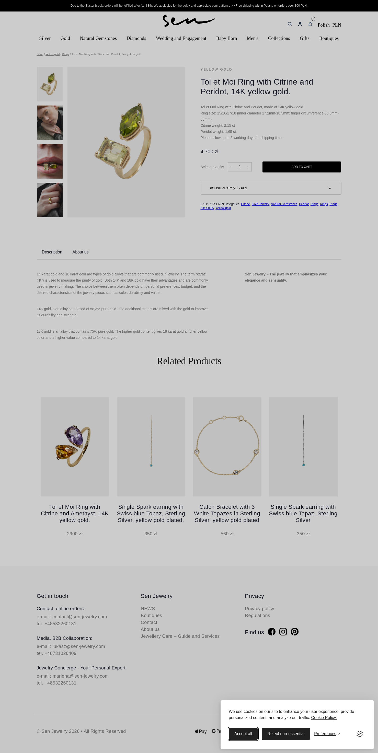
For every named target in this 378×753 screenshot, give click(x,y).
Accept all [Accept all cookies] (243, 734)
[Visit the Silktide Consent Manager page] (359, 734)
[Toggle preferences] (327, 734)
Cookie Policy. (324, 717)
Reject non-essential (285, 734)
